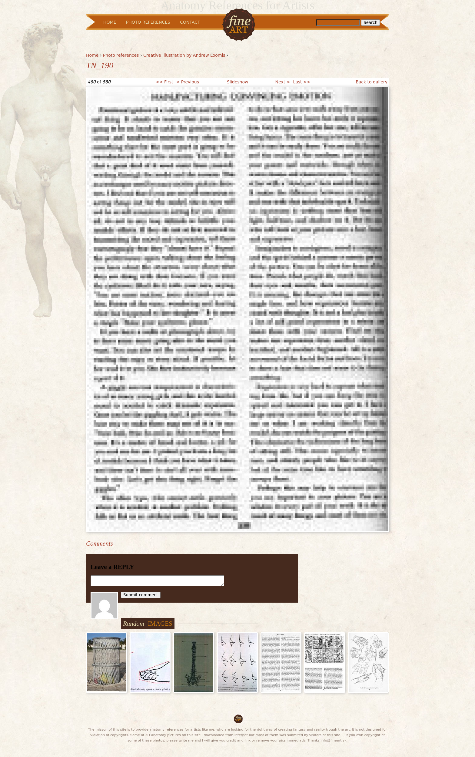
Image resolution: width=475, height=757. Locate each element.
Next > (282, 81)
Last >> (301, 81)
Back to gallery (371, 81)
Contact (190, 22)
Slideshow (237, 81)
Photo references (121, 55)
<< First (164, 81)
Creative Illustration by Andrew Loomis (184, 55)
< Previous (187, 81)
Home (92, 55)
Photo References (148, 22)
